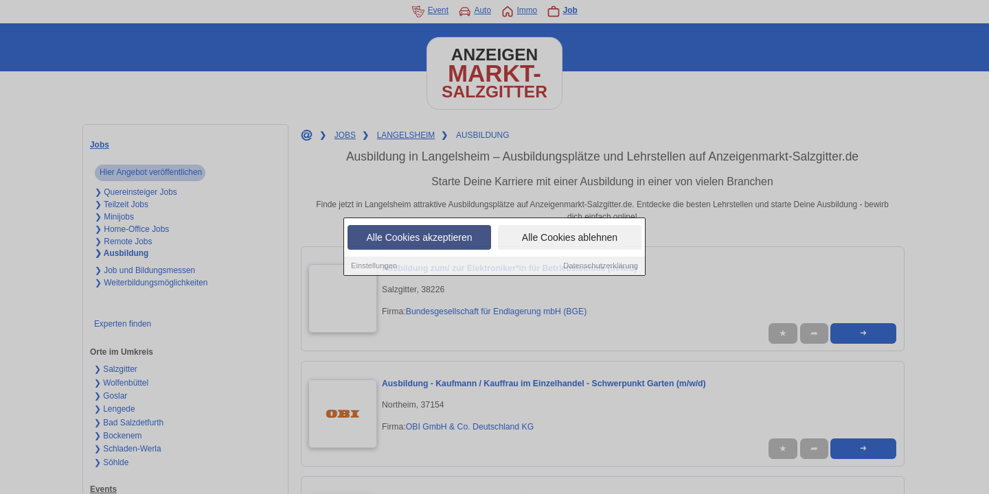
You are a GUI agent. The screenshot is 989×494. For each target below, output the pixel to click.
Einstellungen (374, 266)
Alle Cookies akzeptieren (419, 238)
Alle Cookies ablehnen (569, 238)
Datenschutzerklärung (600, 266)
